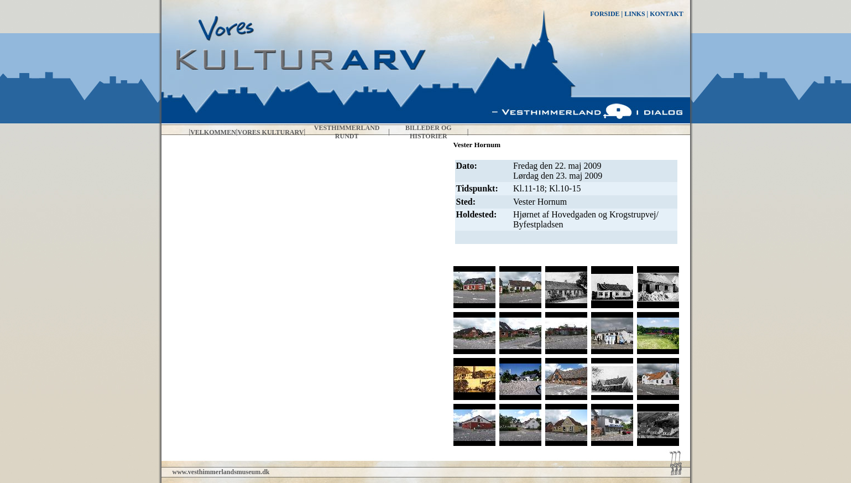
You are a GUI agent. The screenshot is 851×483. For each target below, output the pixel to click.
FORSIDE (604, 14)
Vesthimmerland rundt (347, 132)
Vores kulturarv (271, 132)
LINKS (634, 14)
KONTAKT (666, 14)
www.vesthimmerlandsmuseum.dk (221, 472)
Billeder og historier (428, 132)
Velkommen (213, 132)
